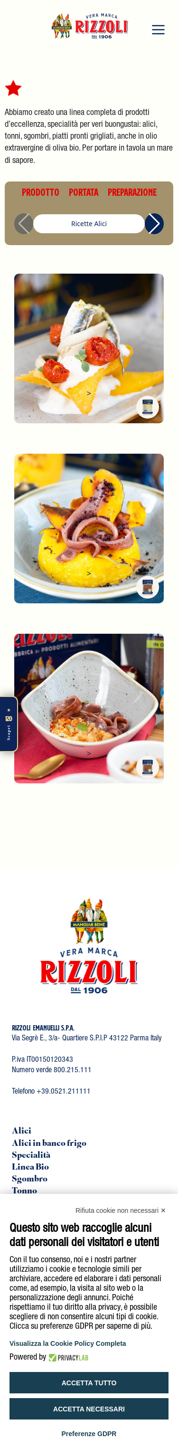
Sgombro (29, 1179)
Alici (21, 1131)
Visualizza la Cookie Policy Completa (67, 1343)
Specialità (31, 1155)
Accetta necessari (89, 1409)
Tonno (24, 1191)
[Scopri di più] (9, 724)
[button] (154, 223)
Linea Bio (30, 1167)
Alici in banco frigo (49, 1144)
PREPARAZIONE (132, 192)
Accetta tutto (89, 1383)
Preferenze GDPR (89, 1434)
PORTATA (83, 192)
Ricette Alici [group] (89, 223)
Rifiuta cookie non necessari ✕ (120, 1210)
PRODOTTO (40, 192)
